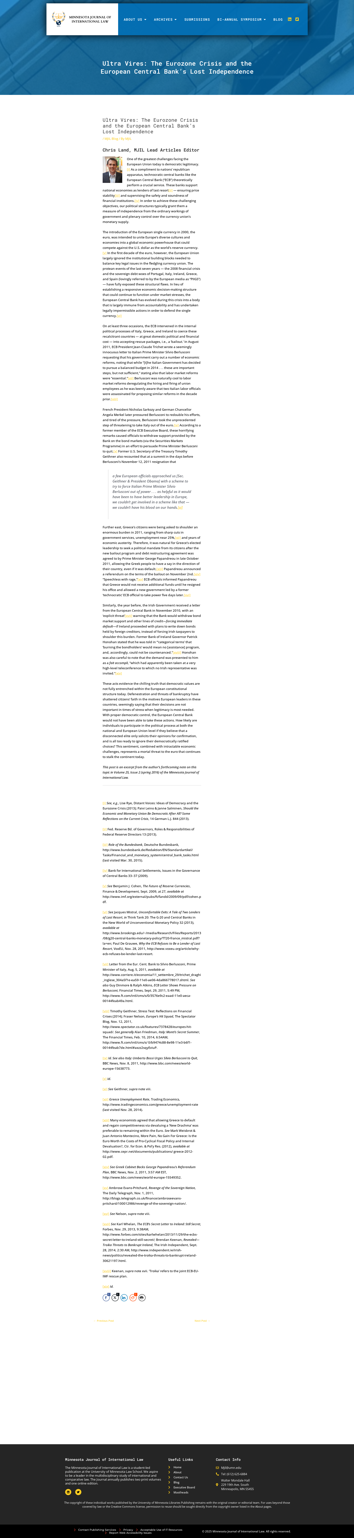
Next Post (202, 1320)
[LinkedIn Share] (124, 1297)
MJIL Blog (111, 138)
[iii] (117, 195)
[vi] (119, 316)
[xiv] (197, 574)
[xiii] (159, 569)
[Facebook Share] (106, 1297)
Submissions (197, 19)
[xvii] (128, 616)
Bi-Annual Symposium (241, 19)
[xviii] (177, 652)
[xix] (118, 673)
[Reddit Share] (133, 1297)
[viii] (114, 399)
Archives (165, 19)
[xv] (140, 579)
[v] (105, 253)
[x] (115, 451)
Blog (278, 19)
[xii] (178, 537)
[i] (128, 169)
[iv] (137, 201)
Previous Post (104, 1320)
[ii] (171, 190)
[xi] (180, 507)
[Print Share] (142, 1297)
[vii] (131, 378)
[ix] (176, 425)
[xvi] (187, 595)
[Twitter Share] (115, 1297)
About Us (135, 19)
